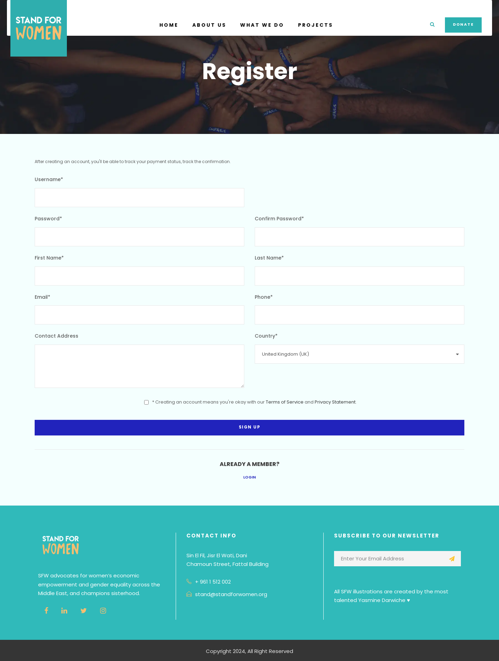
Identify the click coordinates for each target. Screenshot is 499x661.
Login (249, 477)
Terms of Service (285, 402)
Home (168, 25)
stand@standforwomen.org (231, 594)
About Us (209, 25)
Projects (315, 25)
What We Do (262, 25)
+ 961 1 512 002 (213, 581)
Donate (463, 24)
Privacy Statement (335, 402)
